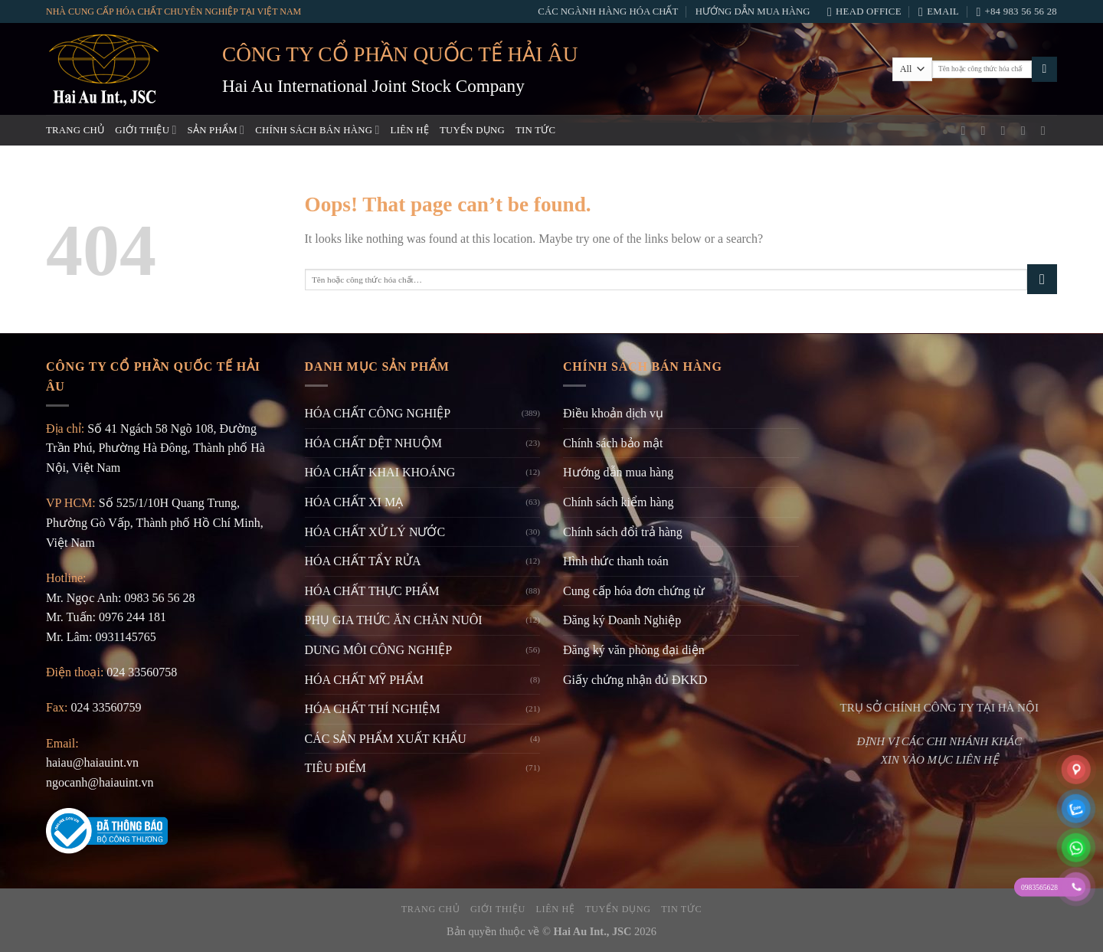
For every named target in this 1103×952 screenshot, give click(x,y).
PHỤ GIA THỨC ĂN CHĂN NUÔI (394, 619)
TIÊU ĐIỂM (336, 767)
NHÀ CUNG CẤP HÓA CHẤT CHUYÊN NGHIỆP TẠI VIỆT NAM (173, 11)
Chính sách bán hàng (317, 130)
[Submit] (1044, 70)
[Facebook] (967, 130)
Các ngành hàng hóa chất (608, 11)
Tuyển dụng (472, 130)
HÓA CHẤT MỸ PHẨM (364, 679)
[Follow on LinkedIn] (1047, 130)
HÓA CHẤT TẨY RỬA (363, 561)
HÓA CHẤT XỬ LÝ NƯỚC (375, 531)
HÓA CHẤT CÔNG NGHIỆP (378, 413)
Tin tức (535, 130)
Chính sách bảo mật (613, 443)
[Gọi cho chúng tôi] (1027, 130)
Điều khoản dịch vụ (613, 413)
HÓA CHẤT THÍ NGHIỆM (372, 708)
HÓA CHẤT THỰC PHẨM (372, 590)
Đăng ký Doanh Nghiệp (622, 619)
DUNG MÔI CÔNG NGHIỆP (379, 649)
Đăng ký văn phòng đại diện (634, 649)
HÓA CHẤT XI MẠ (354, 502)
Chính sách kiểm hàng (618, 502)
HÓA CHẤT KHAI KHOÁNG (380, 472)
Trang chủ (75, 130)
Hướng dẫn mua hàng (753, 11)
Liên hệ (410, 130)
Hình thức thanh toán (616, 561)
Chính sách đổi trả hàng (622, 531)
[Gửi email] (1007, 130)
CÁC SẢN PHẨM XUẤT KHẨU (385, 738)
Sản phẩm (216, 130)
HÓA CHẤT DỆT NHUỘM (373, 443)
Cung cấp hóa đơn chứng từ (634, 590)
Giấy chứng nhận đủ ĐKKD (635, 679)
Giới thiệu (145, 130)
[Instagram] (987, 130)
